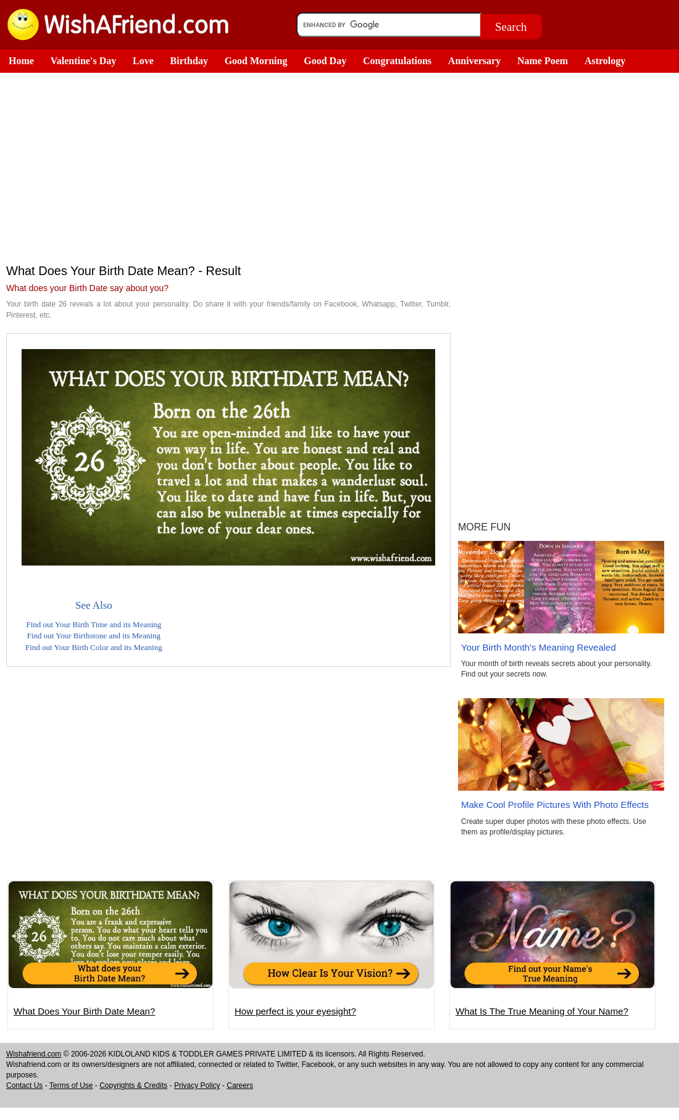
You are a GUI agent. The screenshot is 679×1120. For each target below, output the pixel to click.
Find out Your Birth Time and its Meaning (93, 624)
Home (21, 61)
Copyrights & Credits (133, 1085)
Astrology (605, 61)
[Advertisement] (228, 165)
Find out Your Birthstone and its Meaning (93, 635)
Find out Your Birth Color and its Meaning (93, 647)
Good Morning (256, 61)
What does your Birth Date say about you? (87, 288)
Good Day (325, 61)
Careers (240, 1085)
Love (143, 61)
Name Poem (542, 61)
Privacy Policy (197, 1085)
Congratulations (397, 61)
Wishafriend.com (33, 1054)
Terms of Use (71, 1085)
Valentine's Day (84, 61)
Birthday (189, 61)
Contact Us (24, 1085)
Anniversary (474, 61)
